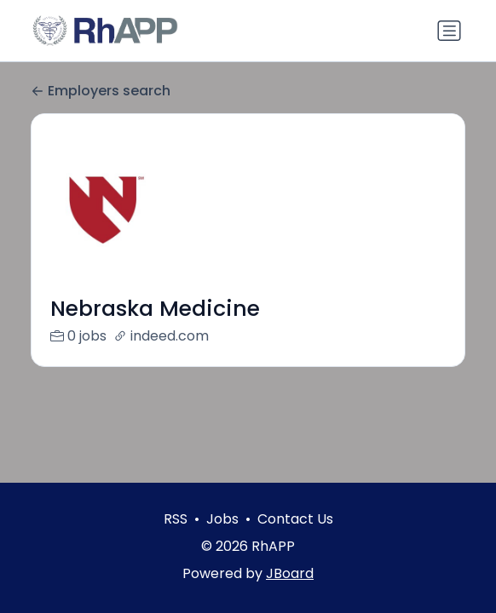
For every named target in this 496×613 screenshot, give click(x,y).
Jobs (222, 519)
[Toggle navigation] (449, 30)
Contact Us (295, 519)
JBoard (290, 573)
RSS (175, 519)
